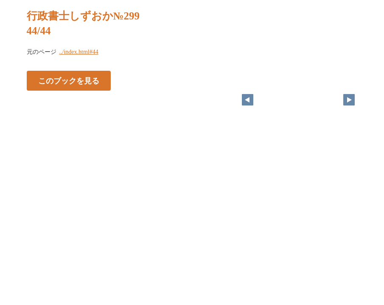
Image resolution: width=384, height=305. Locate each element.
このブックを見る (68, 81)
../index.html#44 (78, 52)
